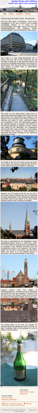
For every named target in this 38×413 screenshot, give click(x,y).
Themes (28, 14)
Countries (19, 14)
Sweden (19, 403)
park (23, 405)
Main (5, 14)
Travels (11, 14)
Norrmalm (29, 403)
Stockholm (18, 405)
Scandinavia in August (7, 405)
